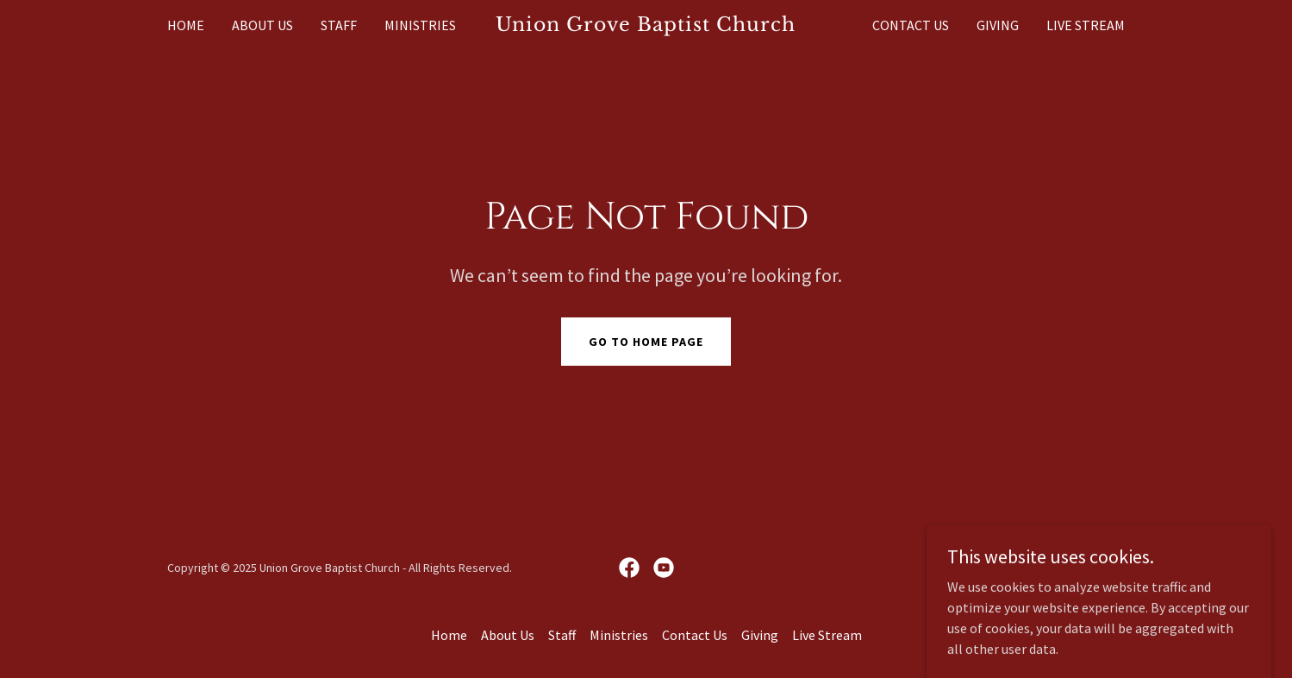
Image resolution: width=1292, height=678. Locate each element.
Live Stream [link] (1085, 25)
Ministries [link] (420, 25)
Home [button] (449, 634)
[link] (646, 26)
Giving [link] (998, 25)
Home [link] (185, 25)
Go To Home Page (646, 341)
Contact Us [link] (910, 25)
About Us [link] (262, 25)
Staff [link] (339, 25)
